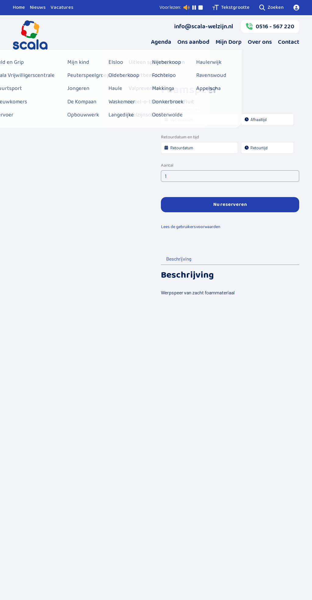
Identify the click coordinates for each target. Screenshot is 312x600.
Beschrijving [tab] (178, 259)
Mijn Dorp (228, 42)
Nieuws (38, 7)
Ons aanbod (193, 42)
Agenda (161, 42)
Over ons (260, 42)
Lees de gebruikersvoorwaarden (190, 227)
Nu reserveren (230, 204)
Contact (288, 42)
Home (19, 7)
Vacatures (62, 7)
